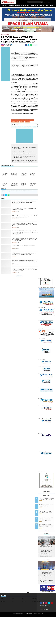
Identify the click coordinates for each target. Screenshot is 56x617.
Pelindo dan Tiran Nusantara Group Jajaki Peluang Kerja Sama (47, 547)
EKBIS (13, 594)
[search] (35, 2)
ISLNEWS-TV (23, 5)
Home (3, 5)
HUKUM (20, 120)
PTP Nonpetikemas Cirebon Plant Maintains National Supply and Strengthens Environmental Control (23, 218)
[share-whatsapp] (31, 45)
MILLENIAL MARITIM (38, 5)
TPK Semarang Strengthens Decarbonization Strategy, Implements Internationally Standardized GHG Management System (24, 263)
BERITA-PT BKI (11, 5)
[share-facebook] (26, 45)
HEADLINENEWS (17, 5)
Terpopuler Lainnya (46, 526)
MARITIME (25, 120)
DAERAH (2, 594)
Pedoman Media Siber (44, 602)
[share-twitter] (28, 45)
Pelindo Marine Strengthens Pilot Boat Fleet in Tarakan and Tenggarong (47, 499)
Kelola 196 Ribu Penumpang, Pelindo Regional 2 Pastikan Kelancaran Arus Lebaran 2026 (46, 551)
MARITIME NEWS (31, 120)
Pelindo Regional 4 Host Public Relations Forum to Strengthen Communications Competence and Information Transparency (23, 226)
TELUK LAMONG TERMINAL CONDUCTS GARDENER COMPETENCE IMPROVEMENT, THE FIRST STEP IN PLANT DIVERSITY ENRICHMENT (25, 271)
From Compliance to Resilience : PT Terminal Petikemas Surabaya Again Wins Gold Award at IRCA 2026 (23, 203)
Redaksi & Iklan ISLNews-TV (45, 601)
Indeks (6, 5)
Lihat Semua (19, 276)
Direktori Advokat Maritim (44, 605)
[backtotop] (28, 589)
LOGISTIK (32, 5)
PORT (44, 5)
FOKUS (23, 594)
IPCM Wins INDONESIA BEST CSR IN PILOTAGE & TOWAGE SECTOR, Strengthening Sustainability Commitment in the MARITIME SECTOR (24, 241)
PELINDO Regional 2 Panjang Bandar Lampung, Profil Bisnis (48, 505)
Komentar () (35, 45)
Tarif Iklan (50, 602)
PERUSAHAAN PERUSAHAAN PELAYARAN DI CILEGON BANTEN (48, 511)
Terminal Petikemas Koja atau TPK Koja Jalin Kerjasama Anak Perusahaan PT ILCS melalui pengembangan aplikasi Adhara (48, 517)
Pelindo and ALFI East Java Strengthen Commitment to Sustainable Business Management (24, 248)
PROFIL (47, 5)
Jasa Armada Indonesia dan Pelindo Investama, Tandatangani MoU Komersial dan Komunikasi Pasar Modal (24, 126)
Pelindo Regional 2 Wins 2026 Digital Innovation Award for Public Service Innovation (23, 211)
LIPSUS (28, 5)
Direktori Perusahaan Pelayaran (45, 604)
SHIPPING (51, 5)
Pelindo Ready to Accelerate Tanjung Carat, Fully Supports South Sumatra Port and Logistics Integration (23, 255)
